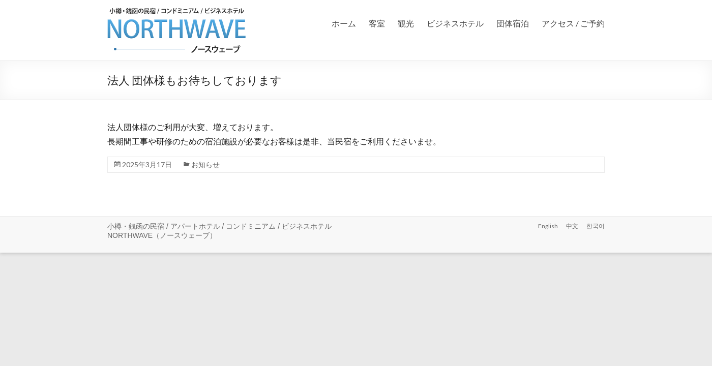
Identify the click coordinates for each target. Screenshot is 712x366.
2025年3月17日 (147, 164)
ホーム (344, 23)
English (548, 226)
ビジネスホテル (455, 23)
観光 (406, 23)
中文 (572, 226)
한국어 (595, 226)
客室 (377, 23)
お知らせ (205, 164)
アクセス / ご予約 (573, 23)
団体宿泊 (512, 23)
